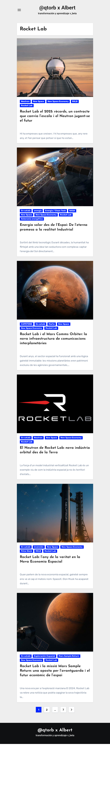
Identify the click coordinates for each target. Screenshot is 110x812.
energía (38, 211)
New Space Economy (58, 102)
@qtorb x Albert (57, 7)
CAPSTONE (26, 324)
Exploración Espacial (44, 656)
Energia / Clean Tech (55, 211)
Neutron (25, 102)
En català (25, 211)
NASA (72, 211)
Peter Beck (26, 551)
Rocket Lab (26, 106)
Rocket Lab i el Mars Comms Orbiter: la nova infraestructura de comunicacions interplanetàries (53, 339)
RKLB (75, 102)
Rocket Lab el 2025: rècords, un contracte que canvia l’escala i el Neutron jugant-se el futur (55, 116)
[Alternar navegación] (19, 10)
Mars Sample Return (69, 656)
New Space (38, 102)
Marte (52, 324)
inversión (38, 547)
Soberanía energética (32, 219)
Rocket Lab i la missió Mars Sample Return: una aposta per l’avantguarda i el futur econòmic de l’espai (55, 671)
